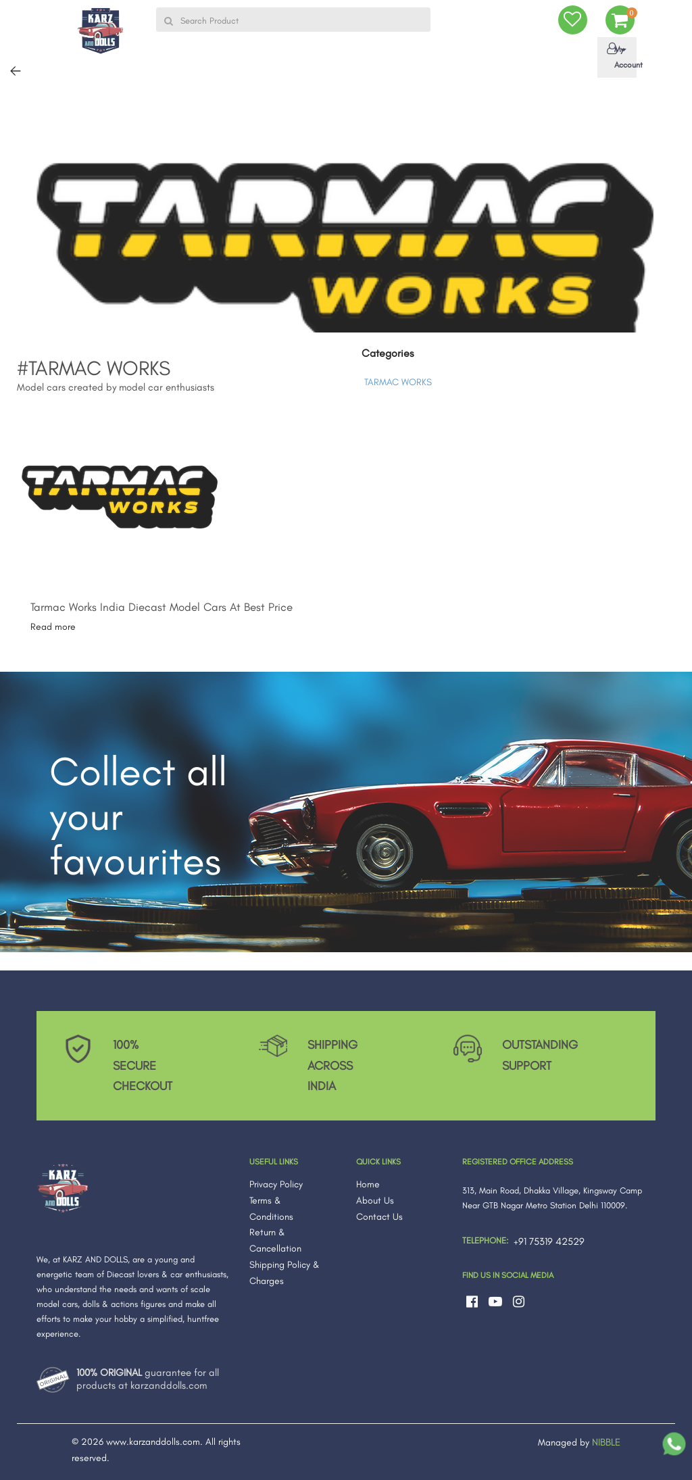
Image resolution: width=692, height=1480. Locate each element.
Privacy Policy (276, 1184)
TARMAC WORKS (398, 382)
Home (368, 1184)
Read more (53, 627)
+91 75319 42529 (549, 1241)
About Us (375, 1200)
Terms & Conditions (271, 1209)
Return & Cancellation (275, 1240)
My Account (619, 56)
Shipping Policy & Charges (284, 1273)
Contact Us (379, 1217)
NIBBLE (606, 1442)
